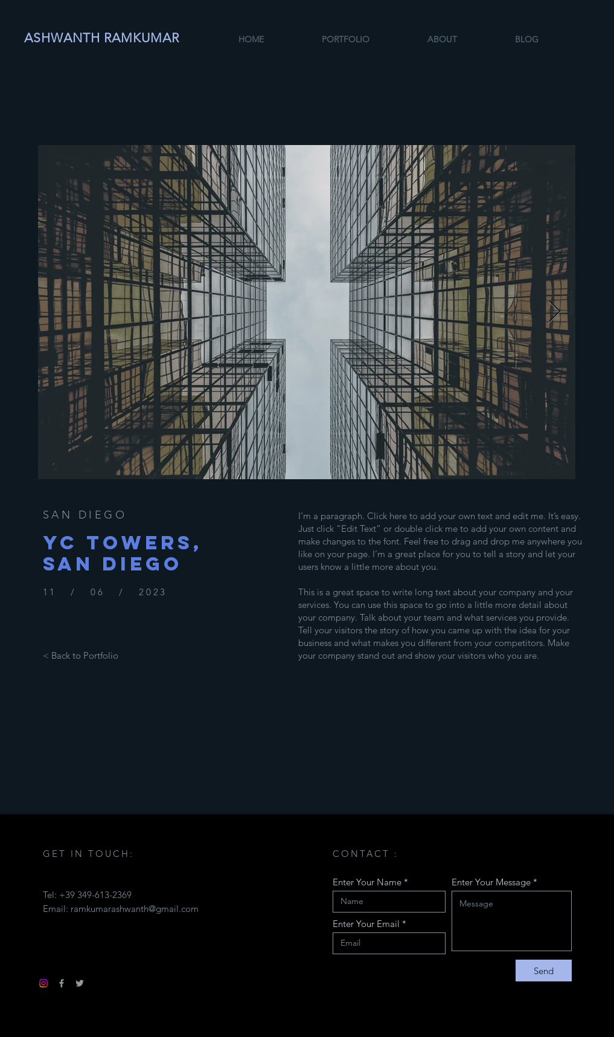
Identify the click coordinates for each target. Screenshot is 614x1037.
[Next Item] (554, 312)
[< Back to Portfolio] (80, 655)
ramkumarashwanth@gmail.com (135, 908)
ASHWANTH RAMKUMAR (102, 37)
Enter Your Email (366, 923)
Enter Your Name (367, 882)
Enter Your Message (491, 882)
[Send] (544, 970)
